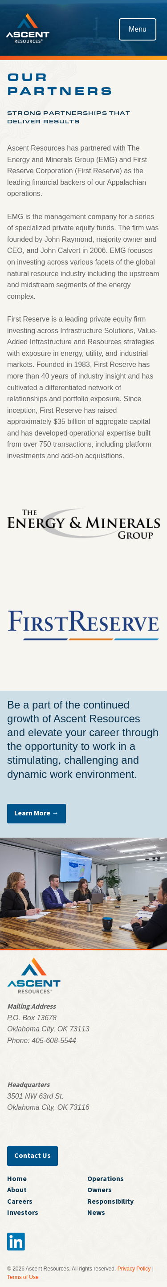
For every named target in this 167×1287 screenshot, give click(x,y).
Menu (138, 29)
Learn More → (36, 812)
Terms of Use (23, 1277)
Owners (99, 1189)
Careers (20, 1201)
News (96, 1212)
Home (17, 1178)
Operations (105, 1178)
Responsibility (110, 1201)
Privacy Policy (134, 1269)
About (17, 1189)
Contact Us (32, 1155)
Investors (22, 1212)
